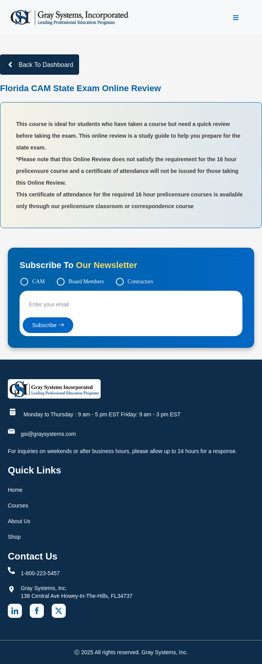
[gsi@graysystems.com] (11, 431)
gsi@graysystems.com (48, 434)
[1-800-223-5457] (11, 570)
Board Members (86, 281)
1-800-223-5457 (40, 573)
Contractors (140, 281)
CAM (38, 281)
